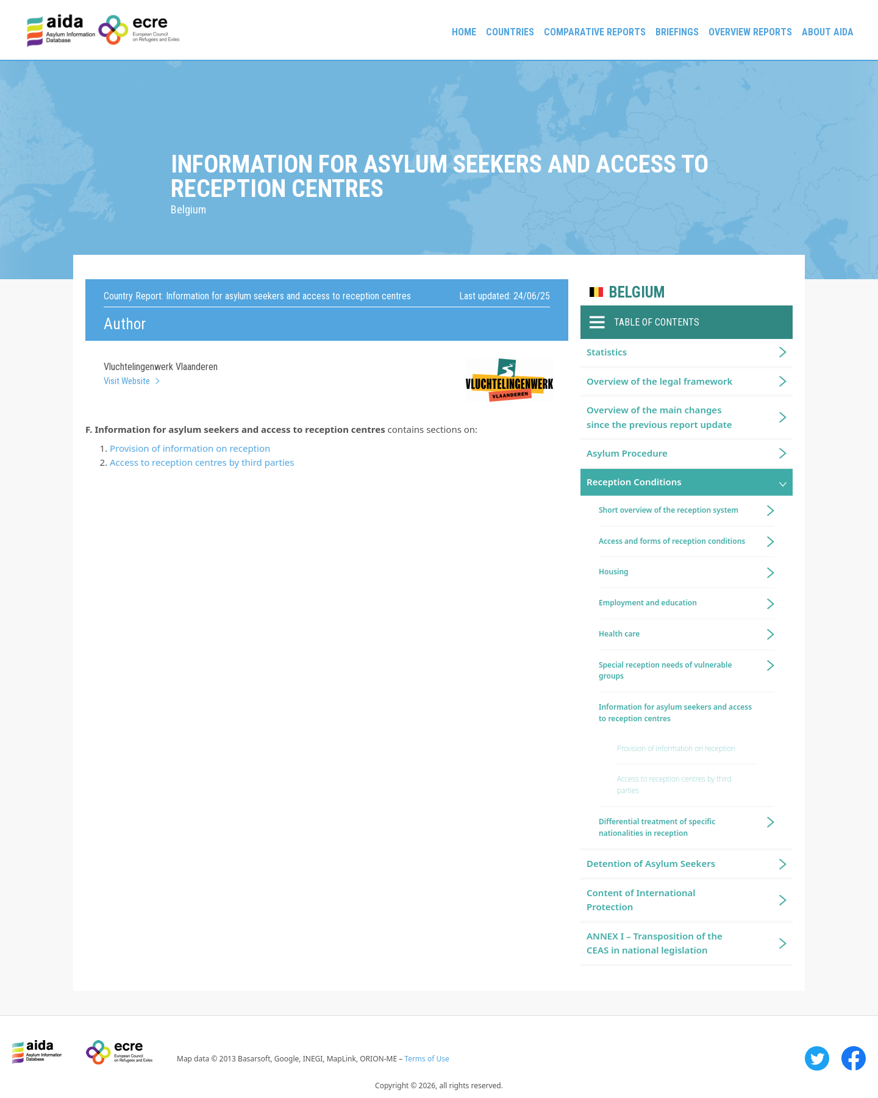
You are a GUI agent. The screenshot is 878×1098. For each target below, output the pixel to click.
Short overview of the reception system (668, 510)
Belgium (637, 292)
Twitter (817, 1058)
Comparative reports (595, 32)
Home (464, 32)
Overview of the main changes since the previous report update (659, 417)
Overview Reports (750, 32)
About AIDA (828, 32)
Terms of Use (426, 1058)
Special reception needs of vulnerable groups (665, 671)
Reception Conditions (634, 482)
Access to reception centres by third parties (202, 462)
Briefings (677, 32)
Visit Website (127, 381)
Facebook (853, 1058)
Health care (619, 634)
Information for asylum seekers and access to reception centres (675, 713)
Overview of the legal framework (659, 381)
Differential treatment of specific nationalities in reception (657, 827)
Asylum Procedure (627, 453)
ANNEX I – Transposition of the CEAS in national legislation (655, 943)
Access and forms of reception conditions (672, 541)
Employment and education (648, 602)
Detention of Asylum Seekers (651, 863)
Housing (614, 571)
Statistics (607, 352)
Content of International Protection (641, 899)
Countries (510, 32)
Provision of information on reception (190, 448)
